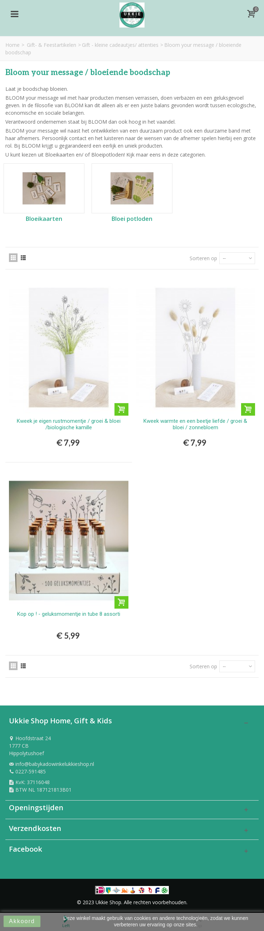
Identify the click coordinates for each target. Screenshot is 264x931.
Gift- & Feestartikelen (51, 44)
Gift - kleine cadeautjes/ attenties (120, 44)
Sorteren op (203, 258)
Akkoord (22, 921)
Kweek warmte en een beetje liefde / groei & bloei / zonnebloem (195, 424)
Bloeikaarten (43, 219)
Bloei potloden (131, 219)
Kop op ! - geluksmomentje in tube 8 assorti (68, 614)
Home (12, 44)
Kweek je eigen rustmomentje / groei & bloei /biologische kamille (69, 424)
